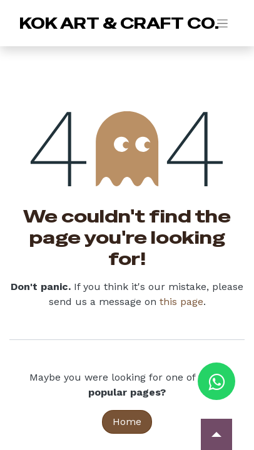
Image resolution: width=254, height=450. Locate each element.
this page (181, 302)
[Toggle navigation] (222, 23)
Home (127, 422)
